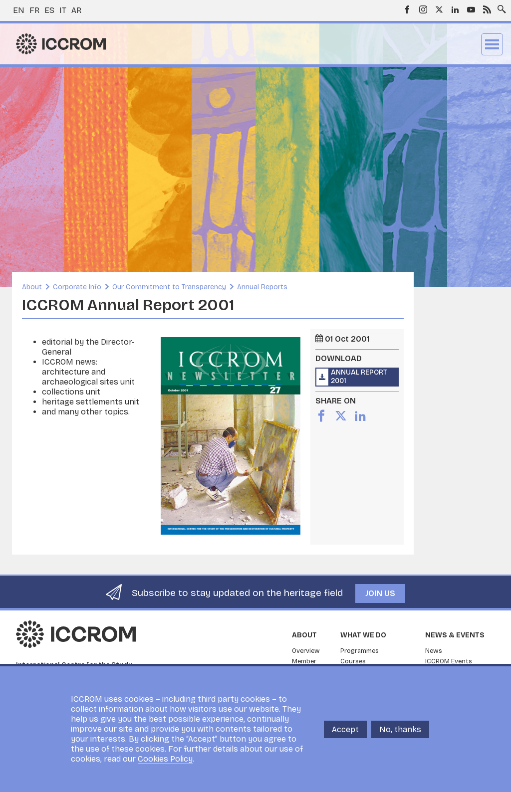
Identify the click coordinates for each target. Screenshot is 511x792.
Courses (353, 661)
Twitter (439, 9)
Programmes (359, 651)
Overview (306, 651)
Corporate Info (77, 287)
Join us (380, 593)
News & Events (455, 635)
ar (76, 10)
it (62, 10)
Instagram (423, 9)
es (49, 10)
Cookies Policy (165, 759)
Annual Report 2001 (359, 376)
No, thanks (400, 729)
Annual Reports (262, 287)
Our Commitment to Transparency (169, 287)
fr (34, 10)
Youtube (471, 9)
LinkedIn (455, 9)
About (32, 287)
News (433, 651)
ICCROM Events (448, 661)
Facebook (407, 9)
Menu (492, 44)
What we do (363, 635)
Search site (500, 6)
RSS (487, 9)
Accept (345, 729)
